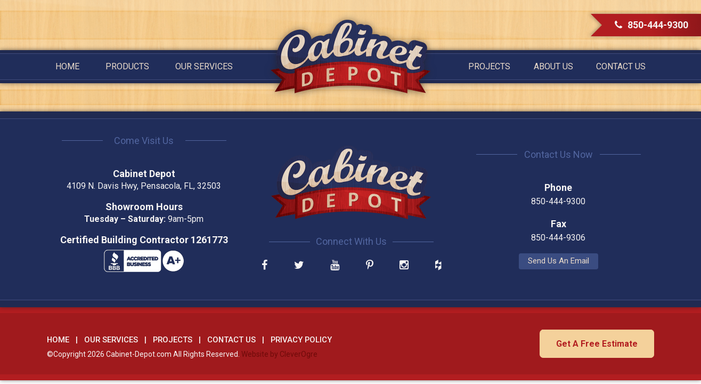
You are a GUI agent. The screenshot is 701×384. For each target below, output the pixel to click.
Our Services (204, 66)
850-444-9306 (558, 238)
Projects (489, 66)
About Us (553, 66)
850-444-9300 (651, 24)
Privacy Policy (301, 340)
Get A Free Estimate (597, 344)
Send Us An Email (558, 261)
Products (127, 66)
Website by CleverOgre (279, 354)
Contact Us (621, 66)
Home (67, 66)
